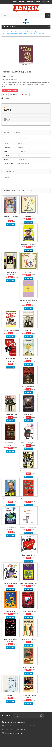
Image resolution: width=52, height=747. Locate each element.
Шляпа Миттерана (10, 415)
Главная (4, 32)
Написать (30, 1)
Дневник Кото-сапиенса (28, 527)
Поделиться (14, 94)
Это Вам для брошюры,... (29, 471)
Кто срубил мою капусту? (10, 330)
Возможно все (10, 611)
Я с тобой (28, 272)
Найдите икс (10, 695)
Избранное (28, 330)
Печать (7, 98)
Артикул (4, 76)
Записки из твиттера (10, 499)
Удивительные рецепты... (28, 583)
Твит (5, 94)
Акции (15, 1)
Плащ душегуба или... (28, 387)
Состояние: (5, 79)
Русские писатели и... (28, 639)
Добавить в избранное (14, 120)
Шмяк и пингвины (10, 583)
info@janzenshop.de (16, 733)
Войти (47, 1)
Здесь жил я (28, 358)
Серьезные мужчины (28, 499)
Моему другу (28, 216)
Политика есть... (28, 415)
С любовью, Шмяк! (28, 555)
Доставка (22, 1)
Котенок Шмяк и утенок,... (28, 443)
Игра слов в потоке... (28, 244)
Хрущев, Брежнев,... (28, 611)
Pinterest (25, 94)
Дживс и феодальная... (28, 667)
